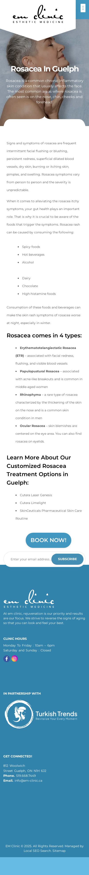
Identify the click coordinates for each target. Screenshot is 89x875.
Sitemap (59, 851)
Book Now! (48, 540)
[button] (83, 8)
